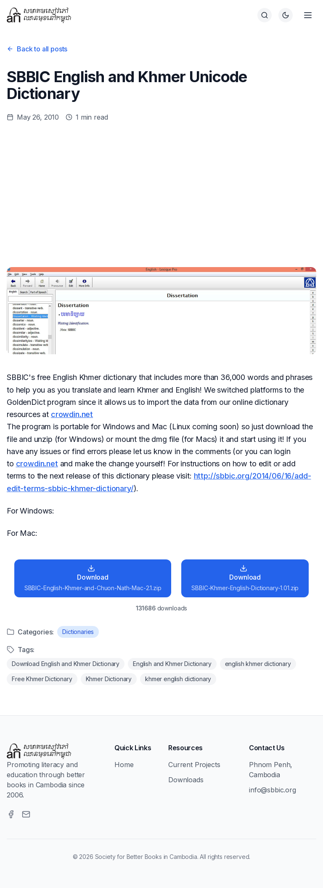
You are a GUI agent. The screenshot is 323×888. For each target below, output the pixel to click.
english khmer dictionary (258, 663)
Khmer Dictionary (109, 678)
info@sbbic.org (272, 790)
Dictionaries (78, 631)
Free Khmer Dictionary (42, 678)
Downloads (186, 780)
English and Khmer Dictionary (172, 663)
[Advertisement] (161, 195)
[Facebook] (11, 814)
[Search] (264, 15)
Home (123, 764)
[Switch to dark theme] (285, 15)
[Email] (26, 814)
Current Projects (194, 764)
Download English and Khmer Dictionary (65, 663)
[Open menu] (307, 15)
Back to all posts (37, 49)
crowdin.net (72, 414)
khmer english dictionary (178, 678)
